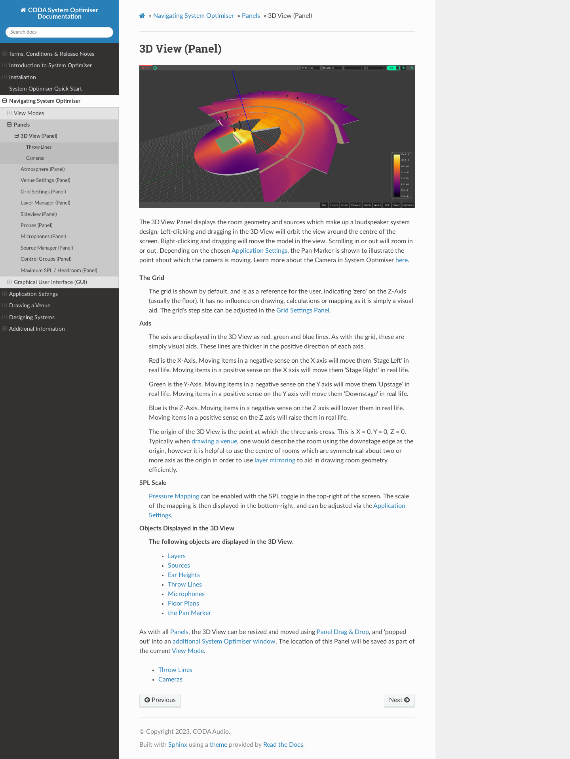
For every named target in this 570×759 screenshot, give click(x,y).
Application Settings (30, 294)
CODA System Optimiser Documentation (62, 13)
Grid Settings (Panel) (43, 192)
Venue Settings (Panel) (45, 180)
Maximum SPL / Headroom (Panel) (59, 270)
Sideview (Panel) (39, 214)
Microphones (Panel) (43, 236)
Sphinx (177, 745)
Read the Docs (283, 745)
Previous (160, 700)
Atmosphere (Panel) (43, 169)
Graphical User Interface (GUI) (47, 282)
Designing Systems (28, 317)
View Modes (25, 113)
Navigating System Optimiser (41, 101)
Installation (19, 77)
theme (218, 745)
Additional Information (33, 329)
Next (399, 700)
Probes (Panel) (36, 225)
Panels (18, 125)
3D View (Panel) (36, 136)
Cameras (35, 158)
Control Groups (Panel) (46, 259)
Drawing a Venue (26, 305)
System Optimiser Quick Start (45, 89)
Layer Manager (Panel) (45, 203)
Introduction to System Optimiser (47, 65)
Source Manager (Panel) (47, 248)
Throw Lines (38, 147)
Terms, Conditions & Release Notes (48, 54)
